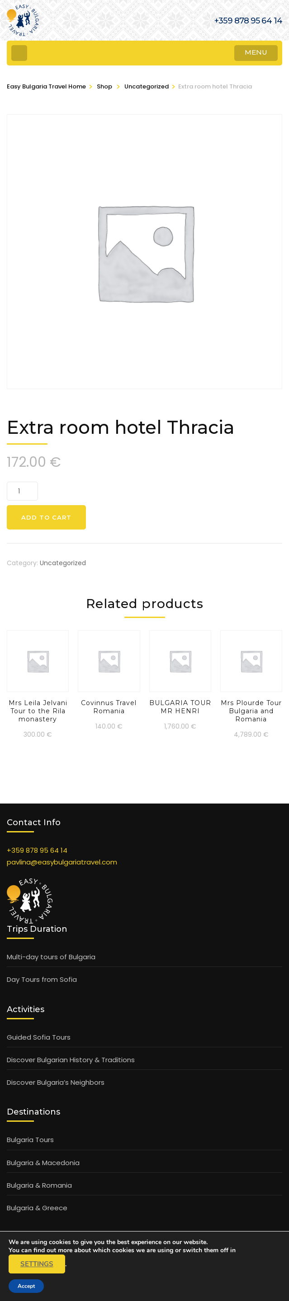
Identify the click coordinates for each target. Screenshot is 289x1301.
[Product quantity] (22, 491)
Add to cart (46, 517)
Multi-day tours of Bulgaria (51, 957)
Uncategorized (63, 562)
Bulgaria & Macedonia (43, 1162)
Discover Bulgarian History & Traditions (71, 1059)
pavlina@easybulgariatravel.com (62, 862)
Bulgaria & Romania (39, 1185)
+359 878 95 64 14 (37, 850)
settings (36, 1263)
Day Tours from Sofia (42, 979)
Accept (26, 1286)
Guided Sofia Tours (39, 1037)
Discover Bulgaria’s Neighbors (55, 1082)
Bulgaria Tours (30, 1139)
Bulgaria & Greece (37, 1208)
